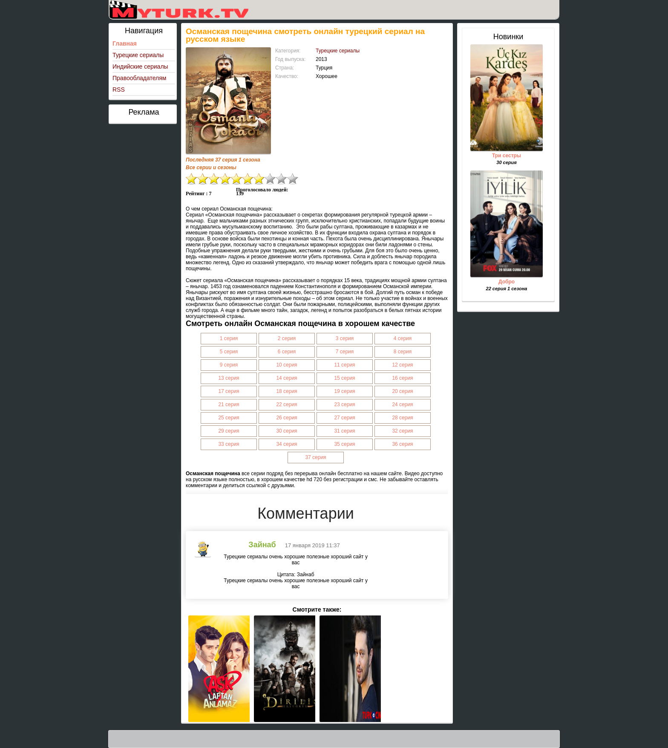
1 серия (229, 338)
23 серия (344, 404)
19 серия (344, 391)
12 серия (402, 365)
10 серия (286, 365)
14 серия (286, 378)
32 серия (402, 431)
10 (292, 179)
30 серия (286, 431)
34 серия (286, 444)
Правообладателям (139, 78)
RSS (118, 89)
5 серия (229, 352)
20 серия (402, 391)
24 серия (402, 404)
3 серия (345, 338)
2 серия (287, 338)
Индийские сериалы (140, 66)
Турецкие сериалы (138, 55)
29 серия (228, 431)
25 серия (228, 418)
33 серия (228, 444)
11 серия (344, 365)
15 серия (344, 378)
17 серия (228, 391)
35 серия (344, 444)
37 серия (315, 457)
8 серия (403, 352)
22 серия (286, 404)
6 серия (287, 352)
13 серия (228, 378)
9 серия (229, 365)
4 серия (403, 338)
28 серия (402, 418)
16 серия (402, 378)
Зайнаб (262, 544)
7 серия (345, 352)
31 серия (344, 431)
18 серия (286, 391)
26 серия (286, 418)
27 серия (344, 418)
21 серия (228, 404)
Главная (124, 43)
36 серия (402, 444)
